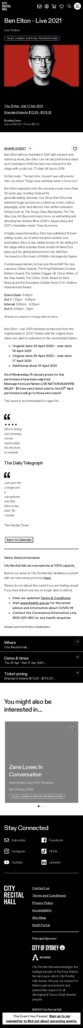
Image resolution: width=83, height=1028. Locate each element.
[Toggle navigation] (77, 6)
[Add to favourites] (75, 148)
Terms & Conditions (55, 598)
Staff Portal (41, 925)
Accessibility (42, 910)
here (47, 578)
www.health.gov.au (34, 603)
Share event (18, 148)
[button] (41, 90)
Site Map (39, 917)
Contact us (40, 888)
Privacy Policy (42, 903)
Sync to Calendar (19, 540)
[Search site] (69, 6)
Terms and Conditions (49, 895)
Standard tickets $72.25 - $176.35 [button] (27, 112)
